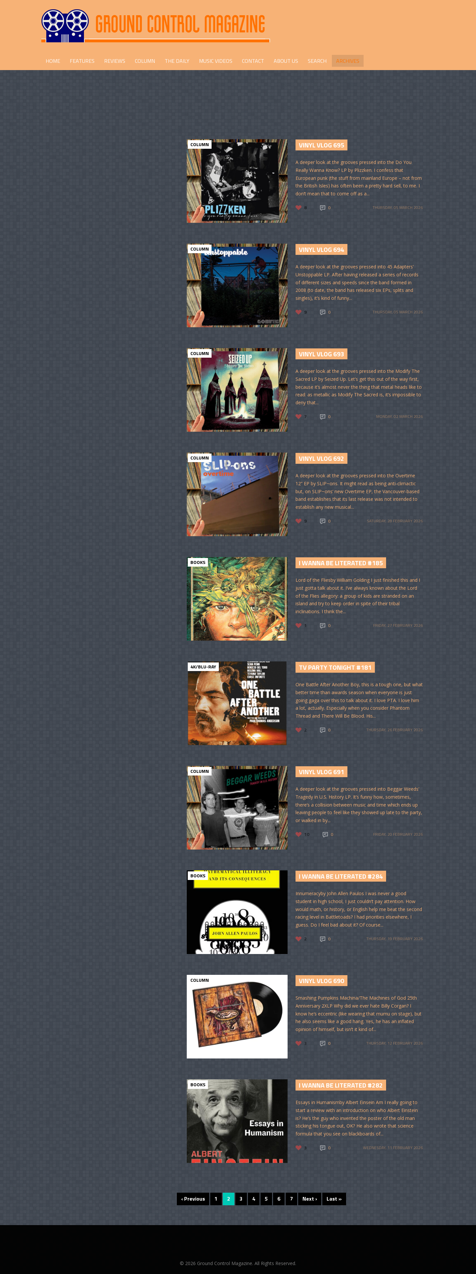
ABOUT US (286, 61)
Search (317, 61)
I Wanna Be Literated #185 (341, 563)
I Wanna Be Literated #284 (341, 876)
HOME (53, 61)
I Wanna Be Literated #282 (341, 1085)
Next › (309, 1199)
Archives (347, 61)
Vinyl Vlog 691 (321, 772)
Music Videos (215, 61)
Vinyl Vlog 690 (321, 980)
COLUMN (145, 61)
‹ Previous (193, 1199)
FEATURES (82, 61)
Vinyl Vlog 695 (321, 145)
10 (306, 834)
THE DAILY (177, 61)
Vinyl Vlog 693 (321, 354)
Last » (334, 1199)
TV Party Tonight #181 (335, 667)
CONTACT (253, 61)
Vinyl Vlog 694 (321, 249)
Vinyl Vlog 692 (321, 458)
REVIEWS (114, 61)
